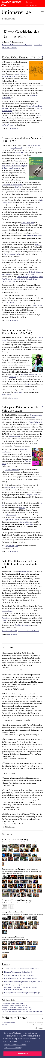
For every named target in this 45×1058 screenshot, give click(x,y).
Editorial (4, 1025)
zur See (23, 374)
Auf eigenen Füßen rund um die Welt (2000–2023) (16, 1009)
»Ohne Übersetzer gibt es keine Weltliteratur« (19, 978)
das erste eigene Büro (34, 145)
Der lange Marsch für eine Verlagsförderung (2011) (21, 993)
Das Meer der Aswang (22, 625)
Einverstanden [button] (22, 1054)
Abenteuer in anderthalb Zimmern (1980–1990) (15, 1005)
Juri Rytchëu (12, 279)
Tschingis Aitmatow (35, 272)
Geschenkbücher (10, 487)
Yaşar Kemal (17, 392)
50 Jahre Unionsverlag (8, 1022)
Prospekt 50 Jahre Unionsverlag (34, 1022)
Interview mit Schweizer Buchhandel (28, 631)
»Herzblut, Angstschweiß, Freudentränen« (18, 975)
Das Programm (13, 128)
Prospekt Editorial (38, 1024)
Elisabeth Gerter (32, 106)
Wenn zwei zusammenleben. (11, 166)
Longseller (28, 384)
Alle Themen (38, 1028)
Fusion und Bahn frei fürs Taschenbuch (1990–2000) (17, 1007)
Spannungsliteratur (36, 415)
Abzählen (22, 508)
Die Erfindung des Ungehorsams (13, 520)
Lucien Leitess (24, 572)
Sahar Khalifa (33, 277)
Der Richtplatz (12, 303)
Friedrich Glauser (15, 436)
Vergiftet (18, 187)
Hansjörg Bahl (19, 153)
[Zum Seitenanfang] (42, 648)
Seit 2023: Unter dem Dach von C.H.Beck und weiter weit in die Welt (22, 1011)
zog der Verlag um (12, 546)
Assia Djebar (30, 274)
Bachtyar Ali (29, 524)
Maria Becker (15, 148)
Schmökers (12, 377)
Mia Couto (12, 281)
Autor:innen (6, 618)
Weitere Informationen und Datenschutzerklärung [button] (15, 1046)
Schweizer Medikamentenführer (12, 185)
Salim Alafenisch (22, 277)
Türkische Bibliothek (12, 470)
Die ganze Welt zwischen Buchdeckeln (17, 972)
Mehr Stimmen (9, 827)
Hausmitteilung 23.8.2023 (9, 631)
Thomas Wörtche (34, 422)
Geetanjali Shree (25, 522)
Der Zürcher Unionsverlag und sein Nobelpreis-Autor (22, 982)
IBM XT (37, 245)
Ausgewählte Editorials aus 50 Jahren (17, 45)
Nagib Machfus (7, 274)
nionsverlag (16, 12)
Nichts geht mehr (7, 125)
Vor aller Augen (7, 611)
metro (33, 417)
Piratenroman (33, 374)
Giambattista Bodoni (33, 236)
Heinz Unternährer (27, 223)
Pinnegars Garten (31, 495)
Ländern (4, 620)
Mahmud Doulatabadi (24, 279)
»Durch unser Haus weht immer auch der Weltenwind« (22, 969)
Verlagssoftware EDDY (12, 254)
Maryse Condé (11, 515)
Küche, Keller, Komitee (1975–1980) (12, 1003)
